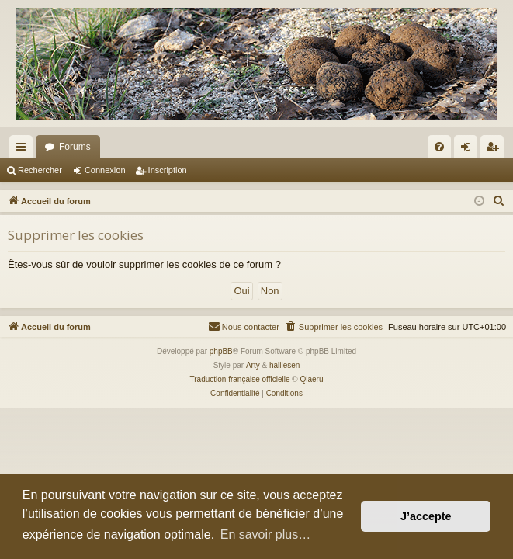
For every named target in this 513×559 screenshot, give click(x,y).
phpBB (221, 351)
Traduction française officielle (240, 379)
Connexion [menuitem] (469, 149)
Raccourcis (24, 149)
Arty (253, 365)
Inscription (167, 170)
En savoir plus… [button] (265, 534)
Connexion (105, 170)
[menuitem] (439, 146)
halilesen (284, 365)
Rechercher (40, 170)
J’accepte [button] (426, 516)
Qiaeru (311, 379)
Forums (75, 146)
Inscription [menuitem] (495, 149)
